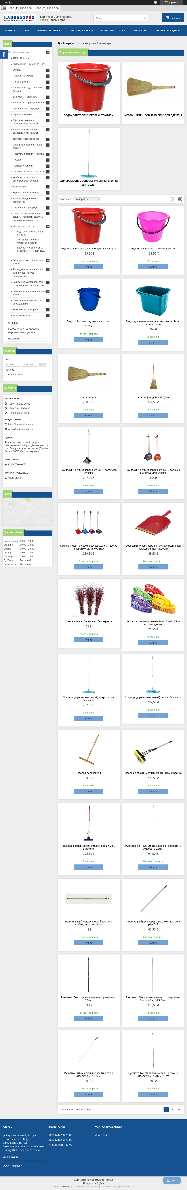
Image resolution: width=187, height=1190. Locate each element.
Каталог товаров (18, 52)
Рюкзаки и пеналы (23, 165)
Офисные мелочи (22, 114)
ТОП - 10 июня (21, 58)
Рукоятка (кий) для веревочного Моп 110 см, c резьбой (153, 923)
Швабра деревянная (89, 772)
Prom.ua (109, 1180)
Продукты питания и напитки (28, 153)
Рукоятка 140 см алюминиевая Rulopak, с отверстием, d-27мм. (88, 1074)
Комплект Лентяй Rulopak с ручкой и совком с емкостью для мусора (153, 471)
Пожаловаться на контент (85, 1186)
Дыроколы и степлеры (25, 96)
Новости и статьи (113, 30)
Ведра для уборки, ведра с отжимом (89, 115)
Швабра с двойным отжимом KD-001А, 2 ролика (153, 772)
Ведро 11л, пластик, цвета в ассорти (153, 248)
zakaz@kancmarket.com (21, 429)
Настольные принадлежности (29, 102)
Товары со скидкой (166, 30)
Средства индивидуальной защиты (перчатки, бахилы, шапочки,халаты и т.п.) (28, 216)
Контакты (139, 30)
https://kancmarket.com (20, 424)
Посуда (17, 159)
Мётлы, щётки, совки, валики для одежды (153, 115)
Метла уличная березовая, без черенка (88, 621)
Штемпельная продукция (26, 108)
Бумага (16, 69)
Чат (172, 1180)
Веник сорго (89, 397)
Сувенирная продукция (25, 207)
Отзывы (13, 322)
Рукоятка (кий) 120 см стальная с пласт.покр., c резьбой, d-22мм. (153, 847)
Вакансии (14, 338)
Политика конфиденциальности (116, 1186)
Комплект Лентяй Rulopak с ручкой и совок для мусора (89, 471)
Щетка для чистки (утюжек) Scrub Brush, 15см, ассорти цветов (153, 623)
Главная (9, 30)
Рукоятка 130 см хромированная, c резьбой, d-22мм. (88, 999)
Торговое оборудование (26, 138)
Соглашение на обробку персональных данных (23, 330)
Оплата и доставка (81, 30)
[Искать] (145, 18)
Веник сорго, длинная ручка (153, 397)
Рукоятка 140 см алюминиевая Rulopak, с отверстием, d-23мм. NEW (153, 1074)
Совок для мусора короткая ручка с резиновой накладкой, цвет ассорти (153, 547)
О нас (26, 30)
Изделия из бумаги (23, 75)
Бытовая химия (21, 315)
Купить (88, 267)
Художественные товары (26, 192)
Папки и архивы (21, 81)
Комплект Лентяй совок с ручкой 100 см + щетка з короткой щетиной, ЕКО (88, 547)
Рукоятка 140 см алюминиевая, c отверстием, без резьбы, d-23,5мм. (153, 999)
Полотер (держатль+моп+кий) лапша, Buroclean (153, 697)
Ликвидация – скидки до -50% (29, 64)
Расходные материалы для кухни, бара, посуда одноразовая (28, 272)
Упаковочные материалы (26, 309)
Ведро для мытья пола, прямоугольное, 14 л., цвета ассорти (153, 323)
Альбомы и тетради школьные (29, 171)
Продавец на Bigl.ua (93, 1183)
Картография (20, 186)
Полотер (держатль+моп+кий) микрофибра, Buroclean (89, 699)
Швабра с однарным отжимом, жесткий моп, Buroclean (88, 847)
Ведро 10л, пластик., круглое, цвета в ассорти (88, 248)
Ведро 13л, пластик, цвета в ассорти (88, 321)
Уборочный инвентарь (25, 226)
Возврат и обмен (48, 30)
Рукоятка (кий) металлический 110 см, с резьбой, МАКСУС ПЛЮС (88, 923)
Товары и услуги (72, 43)
